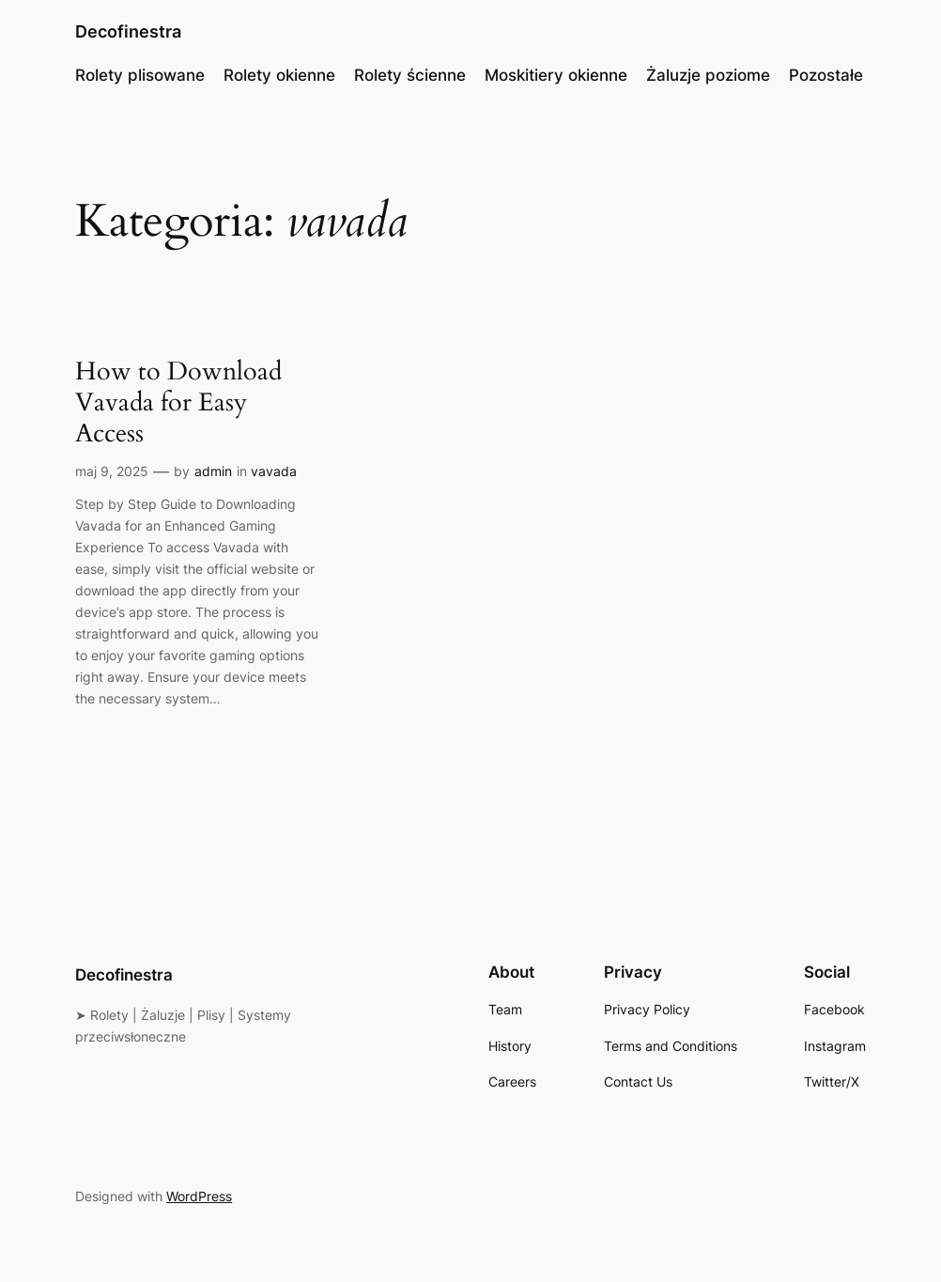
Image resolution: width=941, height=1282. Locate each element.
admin (213, 471)
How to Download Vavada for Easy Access (178, 403)
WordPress (199, 1196)
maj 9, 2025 (111, 471)
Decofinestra (128, 31)
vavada (274, 471)
